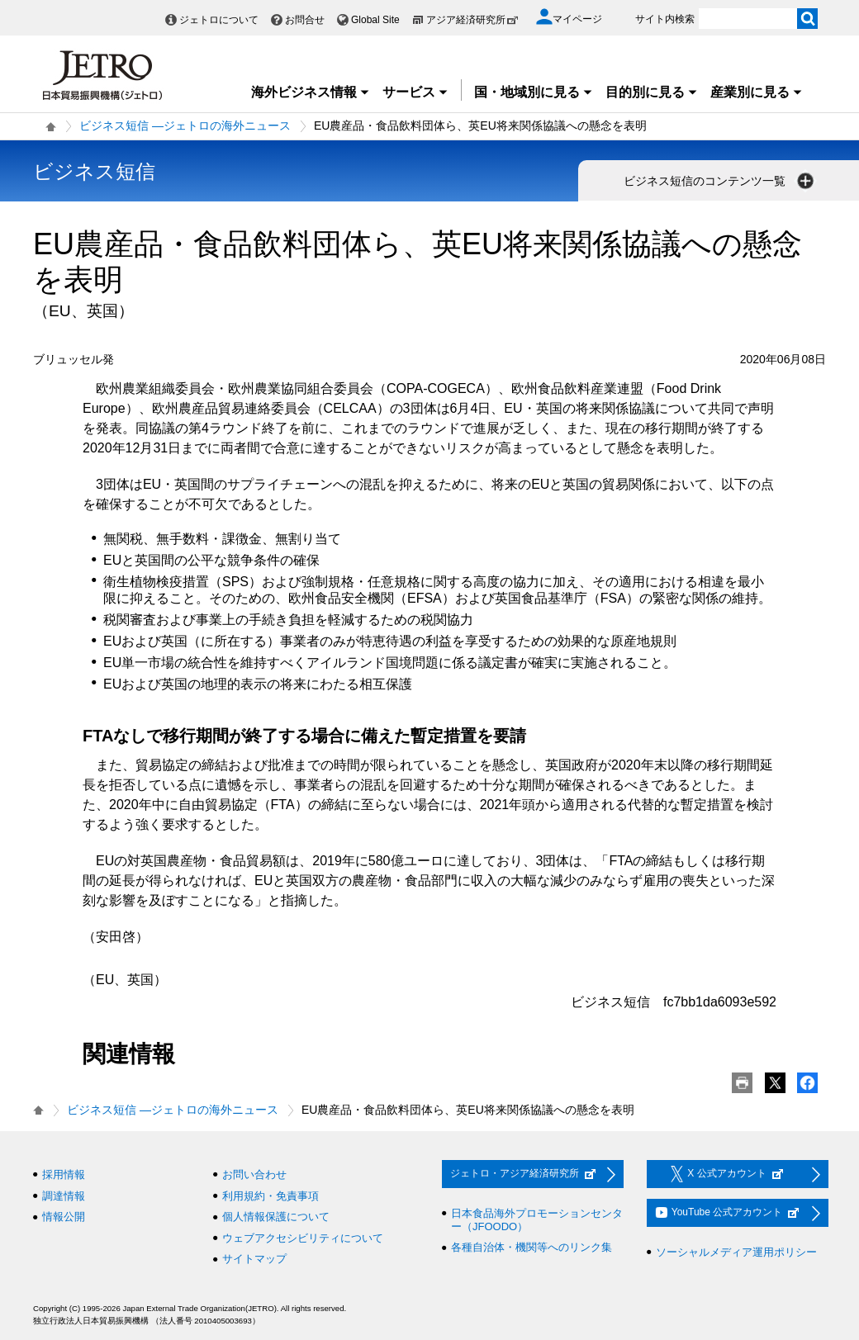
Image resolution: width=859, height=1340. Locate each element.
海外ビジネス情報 (310, 92)
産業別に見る (756, 92)
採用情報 (63, 1174)
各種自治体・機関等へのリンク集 (531, 1247)
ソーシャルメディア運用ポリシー (736, 1252)
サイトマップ (254, 1258)
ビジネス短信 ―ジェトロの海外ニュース (185, 125)
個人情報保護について (276, 1216)
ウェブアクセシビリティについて (302, 1238)
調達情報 (63, 1196)
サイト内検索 (665, 19)
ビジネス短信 (94, 171)
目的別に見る (651, 92)
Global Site (375, 20)
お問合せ (305, 20)
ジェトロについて (219, 20)
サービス (415, 92)
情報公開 (63, 1216)
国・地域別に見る (533, 92)
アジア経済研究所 (472, 20)
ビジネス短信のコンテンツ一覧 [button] (720, 180)
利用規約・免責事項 (270, 1196)
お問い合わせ (254, 1174)
